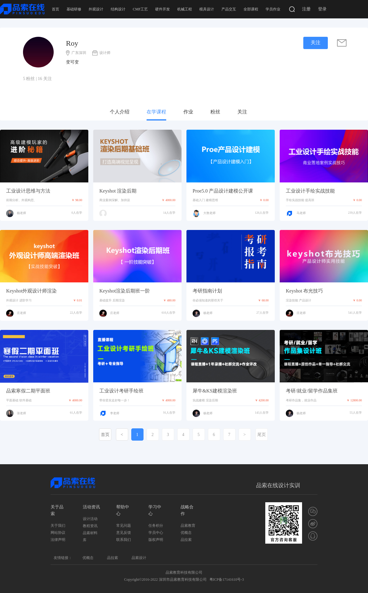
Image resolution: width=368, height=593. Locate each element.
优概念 (186, 532)
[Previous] (122, 434)
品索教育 (188, 525)
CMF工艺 (140, 9)
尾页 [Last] (261, 434)
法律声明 (58, 540)
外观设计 (96, 9)
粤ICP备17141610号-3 (226, 579)
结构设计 (118, 9)
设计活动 (90, 519)
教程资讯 (90, 526)
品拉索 (186, 540)
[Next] (245, 434)
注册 (306, 9)
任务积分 (155, 525)
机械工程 (184, 9)
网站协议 (58, 532)
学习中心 (154, 510)
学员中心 (155, 532)
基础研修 (74, 9)
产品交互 (228, 9)
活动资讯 (91, 507)
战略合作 (187, 510)
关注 (242, 111)
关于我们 (58, 525)
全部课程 (250, 9)
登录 (322, 9)
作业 (188, 111)
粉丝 (215, 111)
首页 (55, 9)
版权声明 (155, 540)
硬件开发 (162, 9)
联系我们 (123, 540)
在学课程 (156, 111)
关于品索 (57, 510)
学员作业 (273, 9)
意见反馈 (123, 532)
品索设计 (139, 558)
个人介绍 (119, 111)
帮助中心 (122, 510)
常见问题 (123, 525)
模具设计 (206, 9)
